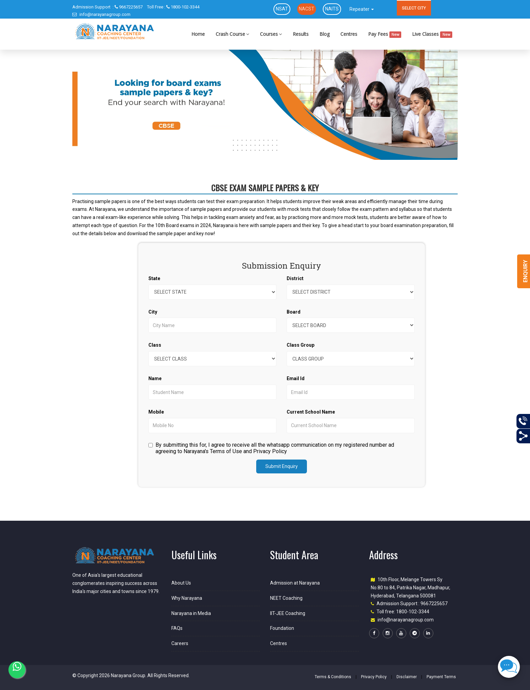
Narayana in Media (191, 613)
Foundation (282, 628)
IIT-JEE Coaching (287, 613)
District (295, 278)
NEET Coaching (286, 598)
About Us (181, 583)
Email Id (296, 378)
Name (155, 378)
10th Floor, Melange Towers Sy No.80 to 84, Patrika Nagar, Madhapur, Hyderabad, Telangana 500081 (410, 587)
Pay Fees (385, 34)
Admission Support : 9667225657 (412, 603)
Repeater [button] (362, 9)
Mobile (156, 412)
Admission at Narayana (295, 583)
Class (154, 345)
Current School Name (311, 412)
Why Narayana (186, 598)
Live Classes (432, 34)
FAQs (177, 628)
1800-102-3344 (173, 6)
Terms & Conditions (333, 676)
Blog (324, 34)
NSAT (282, 8)
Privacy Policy (374, 676)
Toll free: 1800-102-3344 (403, 611)
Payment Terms (441, 676)
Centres (348, 34)
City (152, 312)
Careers (179, 643)
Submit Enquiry (281, 466)
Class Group (300, 345)
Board (293, 312)
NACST (306, 8)
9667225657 (107, 6)
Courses (271, 34)
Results (301, 34)
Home (198, 34)
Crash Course (232, 34)
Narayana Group (128, 675)
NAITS (332, 8)
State (154, 278)
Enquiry (525, 271)
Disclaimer (406, 676)
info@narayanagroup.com (101, 14)
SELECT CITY (414, 8)
